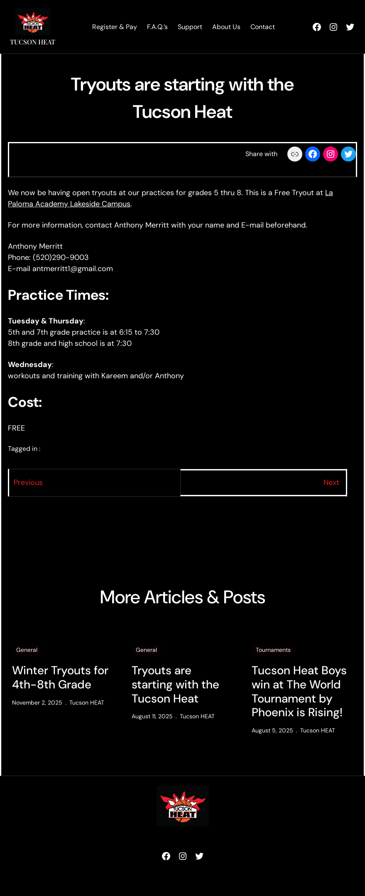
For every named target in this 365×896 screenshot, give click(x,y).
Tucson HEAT (32, 41)
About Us (226, 26)
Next (331, 482)
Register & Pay (114, 26)
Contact (262, 26)
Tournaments (273, 650)
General (26, 650)
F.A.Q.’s (157, 26)
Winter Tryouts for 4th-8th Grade (60, 677)
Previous (28, 482)
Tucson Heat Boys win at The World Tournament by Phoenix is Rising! (299, 691)
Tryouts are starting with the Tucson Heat (175, 684)
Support (190, 26)
